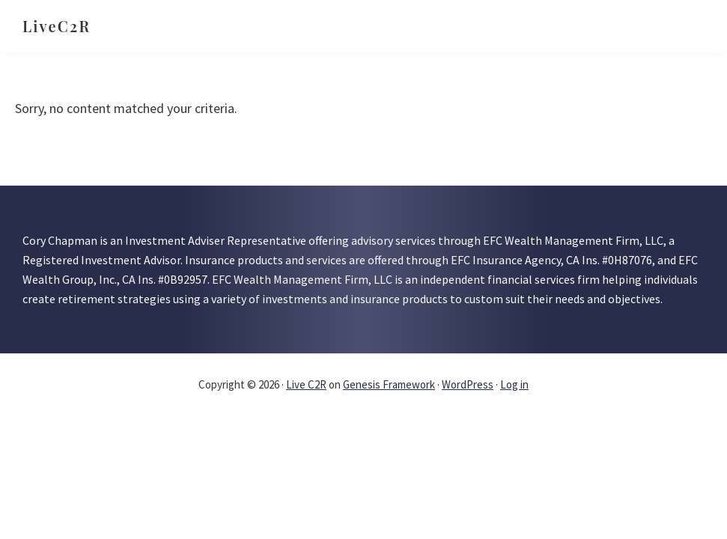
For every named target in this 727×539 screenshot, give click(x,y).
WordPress (467, 384)
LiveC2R (56, 26)
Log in (514, 384)
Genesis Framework (389, 384)
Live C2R (306, 384)
